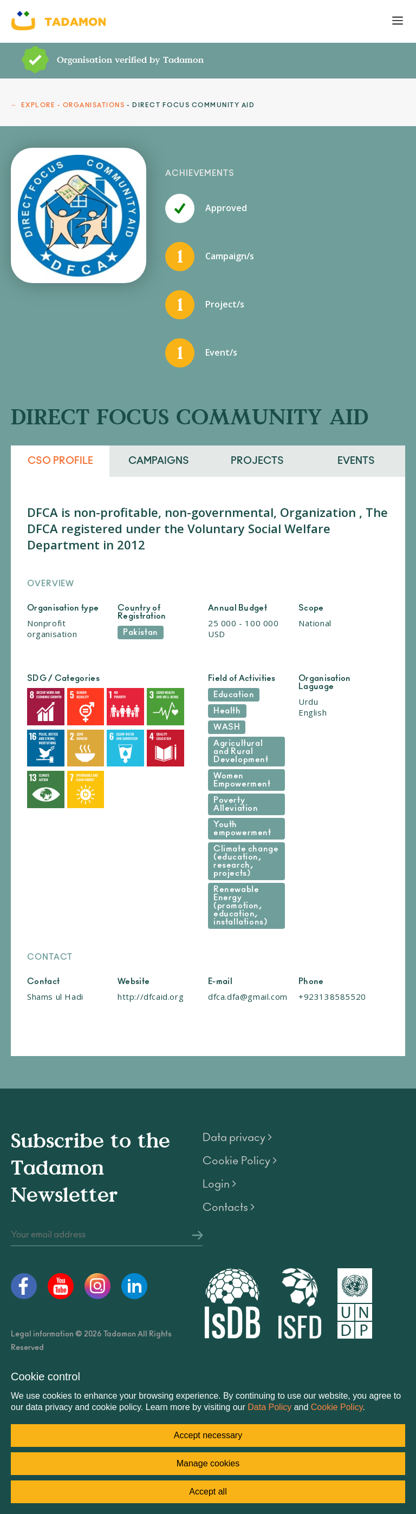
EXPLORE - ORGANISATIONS (73, 105)
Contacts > (229, 1207)
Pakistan (140, 632)
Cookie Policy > (240, 1161)
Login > (219, 1184)
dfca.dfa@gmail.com (248, 996)
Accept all (207, 1491)
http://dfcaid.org (151, 996)
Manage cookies (208, 1463)
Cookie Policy (337, 1407)
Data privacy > (237, 1137)
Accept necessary (208, 1435)
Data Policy (269, 1407)
